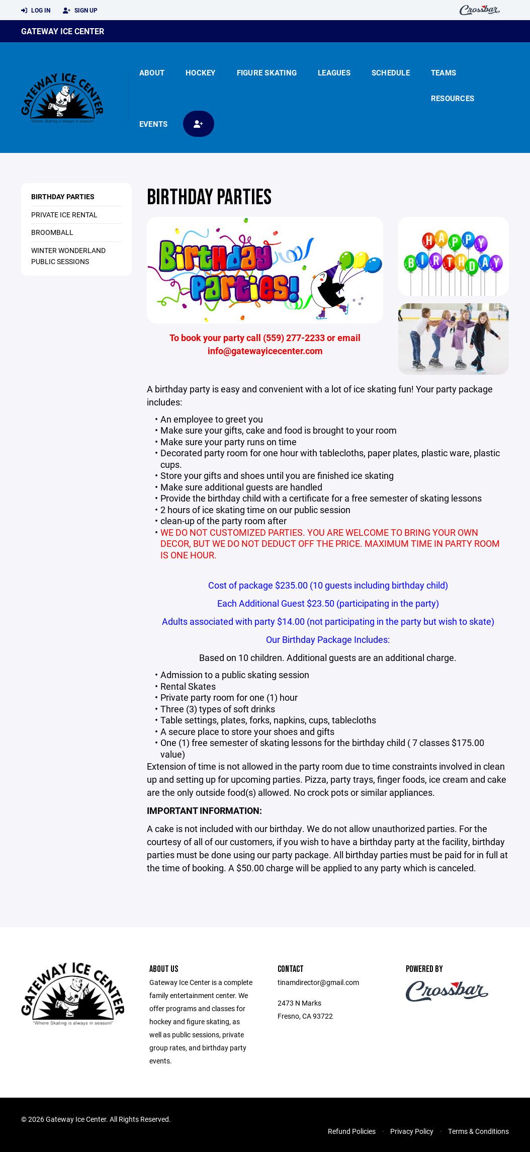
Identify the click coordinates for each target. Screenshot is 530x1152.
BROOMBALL (52, 232)
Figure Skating (267, 72)
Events (153, 124)
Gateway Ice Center (62, 31)
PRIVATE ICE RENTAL (64, 214)
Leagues (334, 72)
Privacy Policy (411, 1131)
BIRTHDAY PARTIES (63, 196)
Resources (452, 98)
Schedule (391, 72)
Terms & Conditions (478, 1131)
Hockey (201, 72)
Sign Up (80, 10)
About (151, 72)
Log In (35, 10)
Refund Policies (352, 1131)
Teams (443, 72)
